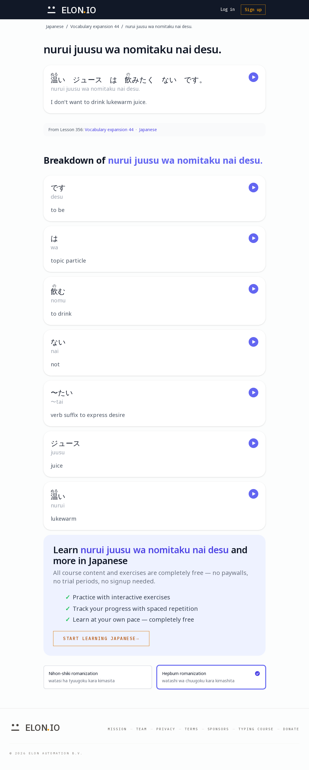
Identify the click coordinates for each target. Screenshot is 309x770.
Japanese (55, 26)
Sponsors (218, 729)
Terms (191, 729)
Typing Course (256, 729)
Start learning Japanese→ (101, 638)
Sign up (253, 9)
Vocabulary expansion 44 (94, 26)
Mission (117, 729)
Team (141, 729)
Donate (291, 729)
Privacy (165, 729)
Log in (227, 9)
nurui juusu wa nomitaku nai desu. (159, 26)
